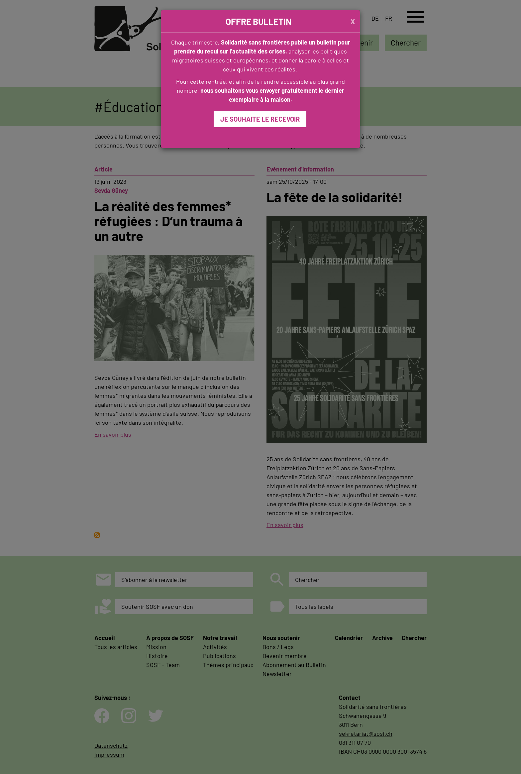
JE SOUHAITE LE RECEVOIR (260, 119)
